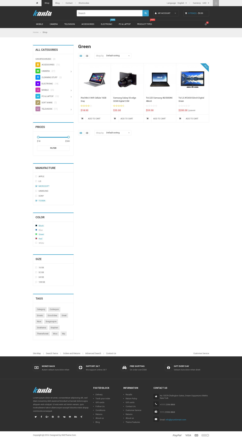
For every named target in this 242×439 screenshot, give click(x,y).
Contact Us (111, 353)
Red (36, 238)
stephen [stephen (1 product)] (54, 327)
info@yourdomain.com (176, 419)
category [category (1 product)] (41, 309)
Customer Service (201, 353)
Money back (48, 366)
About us (100, 418)
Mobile (39, 24)
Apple (41, 176)
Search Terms (52, 353)
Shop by (100, 56)
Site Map (37, 353)
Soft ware (43, 102)
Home (35, 32)
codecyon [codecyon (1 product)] (54, 309)
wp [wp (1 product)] (63, 333)
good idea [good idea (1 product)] (52, 315)
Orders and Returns (71, 353)
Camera (54, 24)
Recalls (129, 394)
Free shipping (137, 366)
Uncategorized (43, 59)
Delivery (99, 394)
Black (36, 225)
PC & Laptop (125, 24)
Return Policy (131, 398)
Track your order (103, 398)
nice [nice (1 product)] (39, 321)
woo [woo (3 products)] (55, 333)
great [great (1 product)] (64, 315)
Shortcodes (84, 3)
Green (36, 234)
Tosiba (42, 200)
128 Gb (42, 282)
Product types (144, 24)
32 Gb (41, 272)
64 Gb (41, 277)
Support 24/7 (93, 366)
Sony (41, 196)
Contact (69, 3)
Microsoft (44, 186)
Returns (99, 414)
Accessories (87, 24)
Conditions (100, 410)
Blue (36, 230)
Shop (47, 3)
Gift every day (181, 366)
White (36, 243)
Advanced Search (93, 353)
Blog (57, 3)
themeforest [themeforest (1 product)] (42, 333)
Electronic (106, 24)
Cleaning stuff (46, 77)
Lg (40, 181)
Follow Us (100, 406)
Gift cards (100, 402)
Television (69, 24)
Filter (53, 148)
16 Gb (41, 267)
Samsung (43, 191)
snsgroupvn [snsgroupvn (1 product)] (51, 321)
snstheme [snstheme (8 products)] (41, 327)
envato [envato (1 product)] (40, 315)
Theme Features (133, 422)
